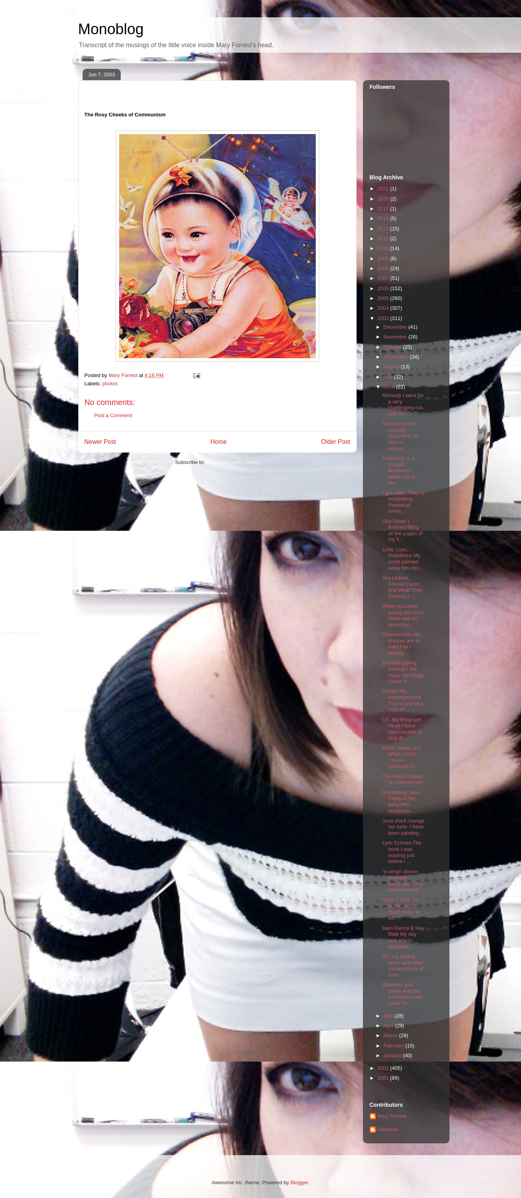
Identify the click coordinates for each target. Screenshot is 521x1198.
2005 (383, 298)
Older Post (335, 441)
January (393, 1055)
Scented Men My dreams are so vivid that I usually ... (401, 643)
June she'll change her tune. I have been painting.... (403, 827)
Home (218, 441)
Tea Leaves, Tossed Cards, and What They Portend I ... (402, 587)
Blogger (299, 1182)
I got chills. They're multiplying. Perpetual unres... (403, 502)
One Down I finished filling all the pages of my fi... (402, 530)
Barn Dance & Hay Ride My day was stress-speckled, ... (403, 937)
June (389, 387)
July (388, 377)
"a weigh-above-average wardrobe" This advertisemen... (402, 881)
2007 (383, 278)
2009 (383, 258)
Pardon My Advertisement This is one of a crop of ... (402, 700)
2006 (383, 288)
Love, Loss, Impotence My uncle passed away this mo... (402, 559)
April (389, 1026)
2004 (383, 308)
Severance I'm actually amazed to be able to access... (400, 436)
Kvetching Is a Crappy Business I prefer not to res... (399, 470)
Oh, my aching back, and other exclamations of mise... (402, 965)
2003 (383, 318)
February (394, 1046)
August (392, 367)
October (393, 347)
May (388, 1016)
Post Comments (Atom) (233, 462)
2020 (383, 199)
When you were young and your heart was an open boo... (402, 615)
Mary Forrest (392, 1116)
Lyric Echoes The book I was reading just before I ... (402, 852)
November (396, 337)
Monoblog (111, 29)
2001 (383, 1078)
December (396, 327)
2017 (383, 209)
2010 (383, 248)
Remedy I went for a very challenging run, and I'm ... (403, 404)
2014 (383, 218)
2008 (383, 268)
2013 (383, 229)
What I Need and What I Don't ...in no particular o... (401, 757)
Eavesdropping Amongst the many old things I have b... (403, 672)
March (391, 1035)
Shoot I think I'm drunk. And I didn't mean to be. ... (401, 909)
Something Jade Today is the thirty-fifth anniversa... (400, 801)
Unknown (388, 1129)
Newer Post (100, 441)
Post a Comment (113, 415)
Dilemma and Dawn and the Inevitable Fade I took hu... (402, 994)
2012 (383, 238)
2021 (383, 188)
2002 (383, 1068)
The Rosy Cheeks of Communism (402, 779)
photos (110, 383)
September (396, 357)
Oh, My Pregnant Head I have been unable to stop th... (402, 729)
